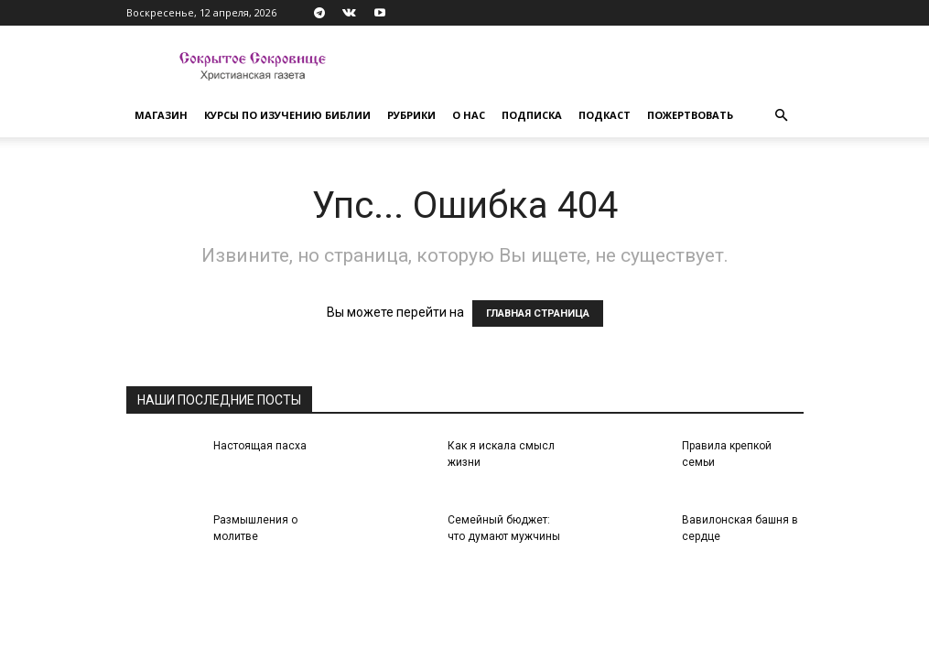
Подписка (532, 115)
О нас (468, 115)
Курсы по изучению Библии (287, 115)
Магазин (161, 115)
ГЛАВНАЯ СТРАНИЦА (537, 313)
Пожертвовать (690, 115)
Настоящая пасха (260, 445)
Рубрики (411, 115)
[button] (782, 115)
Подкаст (604, 115)
